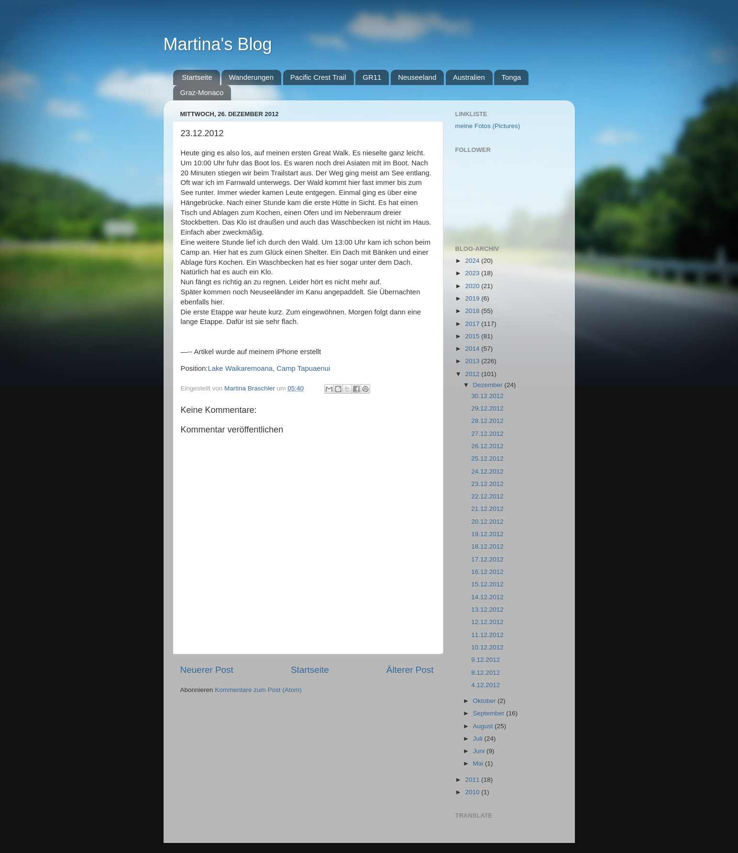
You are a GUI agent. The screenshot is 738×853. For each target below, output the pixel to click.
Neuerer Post (206, 670)
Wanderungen (251, 77)
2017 (473, 323)
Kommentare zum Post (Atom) (258, 689)
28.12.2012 (487, 420)
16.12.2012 (487, 571)
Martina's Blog (218, 44)
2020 (473, 286)
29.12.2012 (487, 408)
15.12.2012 (487, 584)
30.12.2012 (487, 396)
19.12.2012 (487, 534)
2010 (473, 792)
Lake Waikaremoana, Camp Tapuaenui (269, 368)
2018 (473, 310)
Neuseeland (417, 77)
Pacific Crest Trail (318, 77)
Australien (469, 77)
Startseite (197, 77)
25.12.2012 (487, 458)
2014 (473, 348)
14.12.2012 (487, 597)
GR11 (372, 77)
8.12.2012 (485, 672)
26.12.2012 (487, 446)
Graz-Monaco (202, 92)
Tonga (511, 77)
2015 (473, 336)
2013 (473, 361)
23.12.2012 (487, 483)
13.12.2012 (487, 609)
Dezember (489, 385)
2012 (473, 374)
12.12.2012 (487, 622)
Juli (479, 738)
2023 (473, 273)
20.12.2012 (487, 521)
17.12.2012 (487, 559)
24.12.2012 (487, 471)
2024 (473, 260)
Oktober (485, 700)
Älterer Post (410, 670)
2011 (473, 779)
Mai (479, 763)
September (490, 713)
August (484, 726)
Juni (480, 751)
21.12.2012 (487, 508)
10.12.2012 (487, 647)
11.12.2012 (487, 634)
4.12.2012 (485, 685)
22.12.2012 (487, 496)
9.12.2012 (485, 659)
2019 (473, 298)
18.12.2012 (487, 546)
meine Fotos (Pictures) (487, 126)
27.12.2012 (487, 433)
